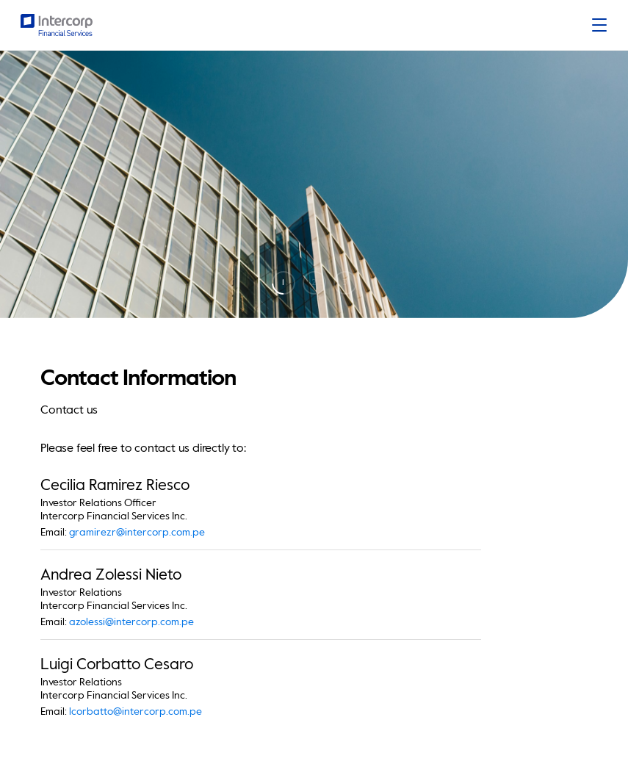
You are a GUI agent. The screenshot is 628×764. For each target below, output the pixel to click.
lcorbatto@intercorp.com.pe (135, 712)
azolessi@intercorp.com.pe (131, 622)
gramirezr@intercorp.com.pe (137, 532)
